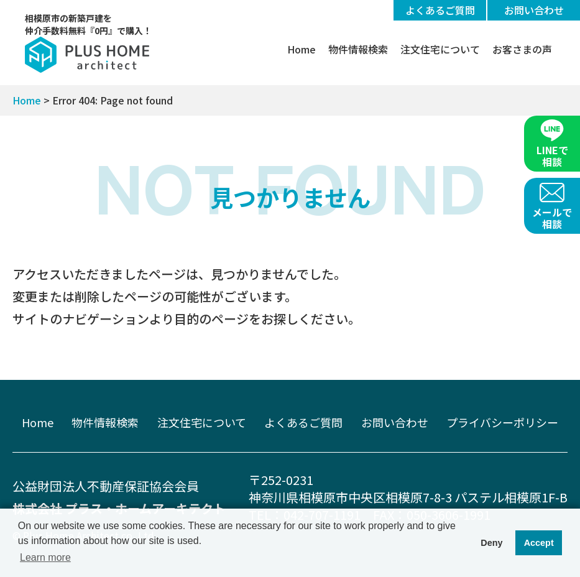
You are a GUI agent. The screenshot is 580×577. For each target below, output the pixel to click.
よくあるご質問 (440, 9)
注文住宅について (440, 49)
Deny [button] (491, 543)
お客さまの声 (522, 49)
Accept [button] (539, 543)
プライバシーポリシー (502, 422)
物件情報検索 (358, 49)
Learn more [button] (45, 557)
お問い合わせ (534, 9)
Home (301, 49)
